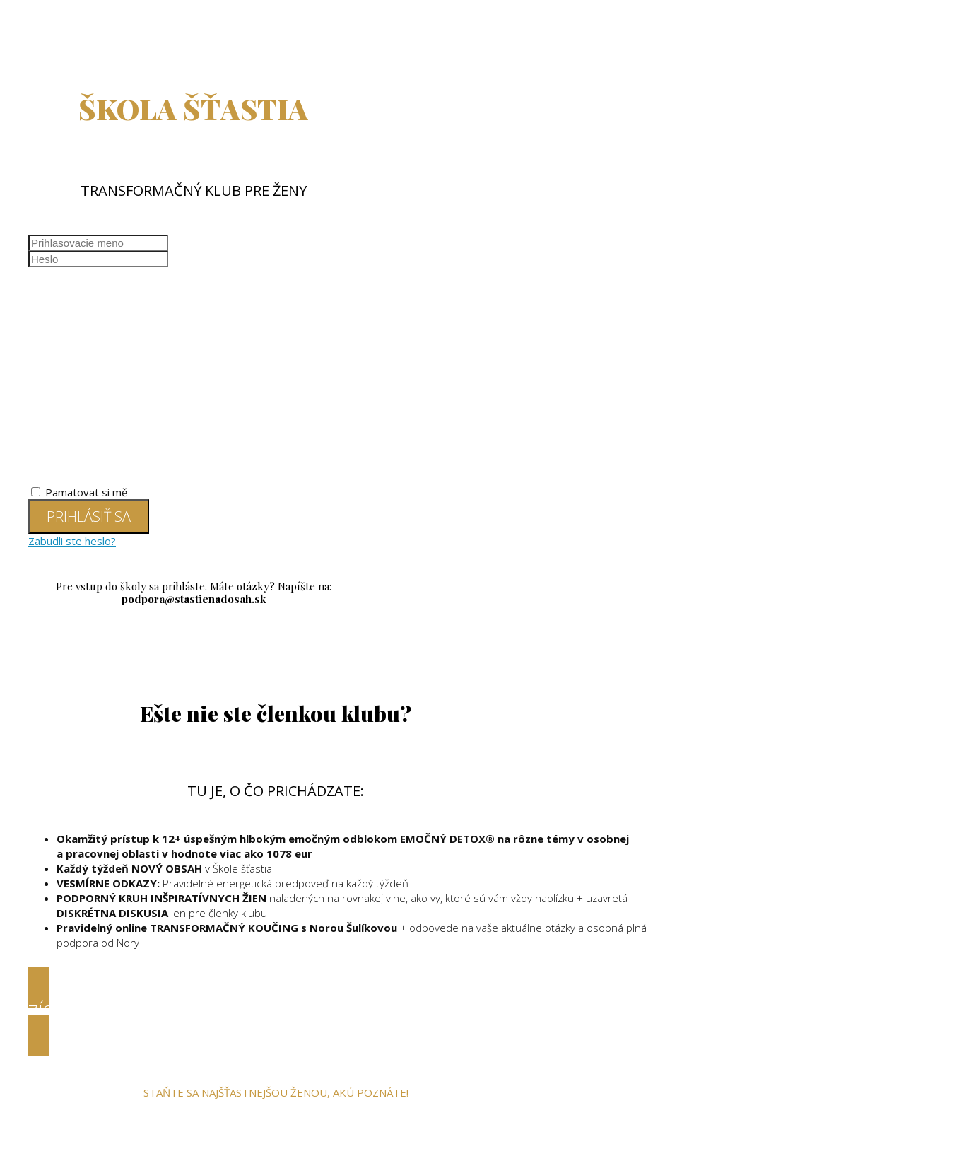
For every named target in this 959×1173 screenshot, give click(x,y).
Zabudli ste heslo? (72, 541)
